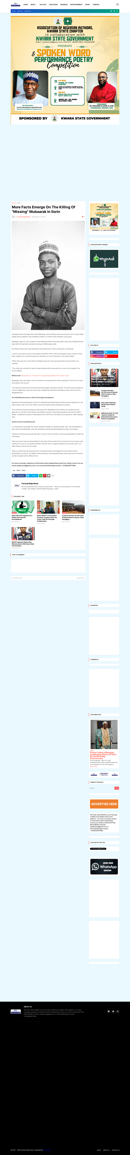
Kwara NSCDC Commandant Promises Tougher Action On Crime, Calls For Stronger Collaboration (47, 518)
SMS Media (47, 1150)
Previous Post (17, 578)
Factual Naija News (30, 483)
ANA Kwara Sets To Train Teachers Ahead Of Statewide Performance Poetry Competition (109, 416)
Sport (87, 4)
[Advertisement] (65, 162)
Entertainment (76, 4)
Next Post (80, 578)
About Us (20, 11)
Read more (93, 766)
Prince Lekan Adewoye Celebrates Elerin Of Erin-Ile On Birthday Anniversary (103, 755)
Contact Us (27, 11)
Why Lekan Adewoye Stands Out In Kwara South (108, 404)
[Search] (101, 788)
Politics (43, 4)
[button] (117, 4)
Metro (19, 203)
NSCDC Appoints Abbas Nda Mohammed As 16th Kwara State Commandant (23, 544)
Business (63, 4)
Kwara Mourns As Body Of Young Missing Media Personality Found (45, 376)
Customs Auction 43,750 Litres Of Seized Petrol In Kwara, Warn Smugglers (73, 517)
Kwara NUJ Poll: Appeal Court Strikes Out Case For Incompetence (22, 517)
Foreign (96, 4)
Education (53, 4)
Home (25, 4)
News (33, 4)
